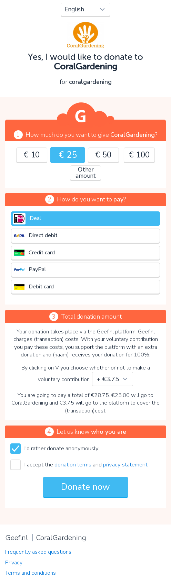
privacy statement (125, 464)
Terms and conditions (30, 573)
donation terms (72, 464)
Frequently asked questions (38, 552)
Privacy (13, 562)
